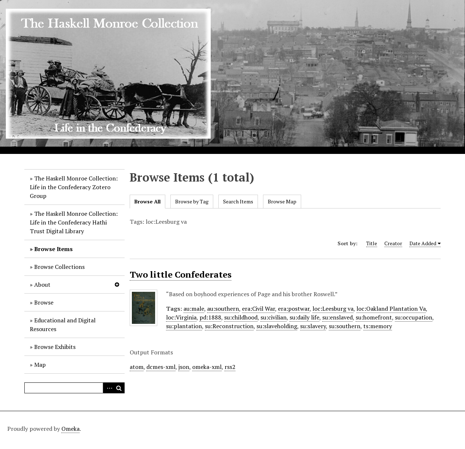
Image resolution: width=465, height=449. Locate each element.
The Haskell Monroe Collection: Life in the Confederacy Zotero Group (74, 187)
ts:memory (377, 326)
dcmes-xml (160, 367)
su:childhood (241, 317)
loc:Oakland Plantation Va (391, 309)
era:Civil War (258, 309)
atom (136, 367)
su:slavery (313, 326)
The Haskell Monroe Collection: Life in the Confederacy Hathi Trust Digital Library (74, 222)
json (183, 367)
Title (371, 243)
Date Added (422, 243)
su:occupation (413, 317)
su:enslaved (337, 317)
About (42, 285)
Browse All (147, 201)
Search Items (238, 201)
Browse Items (53, 249)
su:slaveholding (276, 326)
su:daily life (304, 317)
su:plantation (184, 326)
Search (119, 387)
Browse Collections (59, 267)
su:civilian (273, 317)
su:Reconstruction (229, 326)
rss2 (230, 367)
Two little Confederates (180, 274)
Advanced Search (108, 387)
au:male (193, 309)
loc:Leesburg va (332, 309)
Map (40, 365)
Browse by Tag (192, 201)
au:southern (223, 309)
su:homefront (374, 317)
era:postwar (294, 309)
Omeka (70, 429)
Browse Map (282, 201)
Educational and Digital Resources (63, 324)
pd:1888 (210, 317)
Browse (43, 302)
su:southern (344, 326)
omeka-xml (207, 367)
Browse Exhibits (55, 347)
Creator (393, 243)
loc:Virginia (181, 317)
